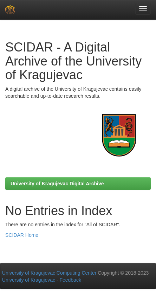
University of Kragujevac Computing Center (49, 273)
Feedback (70, 280)
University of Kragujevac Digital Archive (57, 183)
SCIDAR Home (21, 235)
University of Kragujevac (28, 280)
